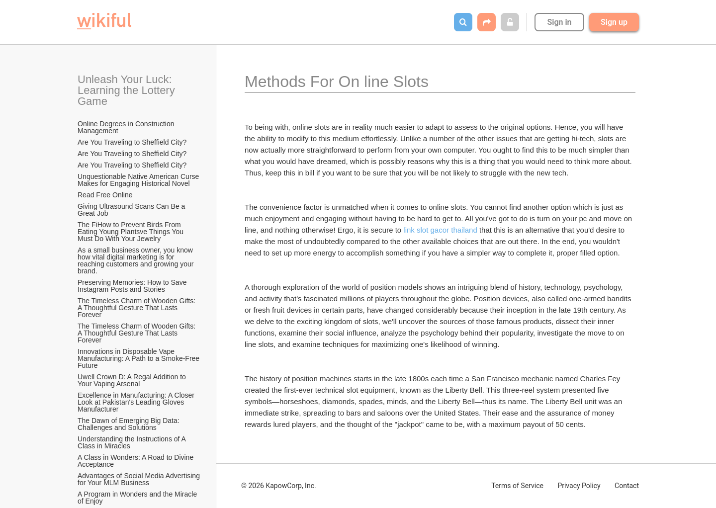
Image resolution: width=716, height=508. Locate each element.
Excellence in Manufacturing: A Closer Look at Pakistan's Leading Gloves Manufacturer (137, 402)
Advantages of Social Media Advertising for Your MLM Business (139, 479)
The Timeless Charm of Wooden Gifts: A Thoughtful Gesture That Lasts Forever (137, 308)
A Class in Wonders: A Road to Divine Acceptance (136, 460)
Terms (517, 486)
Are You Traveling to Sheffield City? (132, 142)
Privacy (578, 486)
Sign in (559, 22)
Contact (627, 486)
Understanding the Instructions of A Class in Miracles (132, 442)
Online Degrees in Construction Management (127, 127)
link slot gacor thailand (440, 230)
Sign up (614, 22)
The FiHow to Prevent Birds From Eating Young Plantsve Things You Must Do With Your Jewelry (131, 232)
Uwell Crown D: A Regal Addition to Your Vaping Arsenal (133, 380)
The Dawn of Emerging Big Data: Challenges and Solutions (129, 424)
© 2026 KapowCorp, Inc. (278, 486)
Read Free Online (106, 195)
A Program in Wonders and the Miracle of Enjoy (138, 497)
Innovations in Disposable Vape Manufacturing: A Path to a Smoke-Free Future (139, 358)
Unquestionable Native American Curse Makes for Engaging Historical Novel (139, 179)
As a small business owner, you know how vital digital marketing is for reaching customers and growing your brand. (136, 260)
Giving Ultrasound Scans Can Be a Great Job (132, 209)
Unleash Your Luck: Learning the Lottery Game (128, 90)
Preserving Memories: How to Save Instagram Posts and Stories (133, 285)
